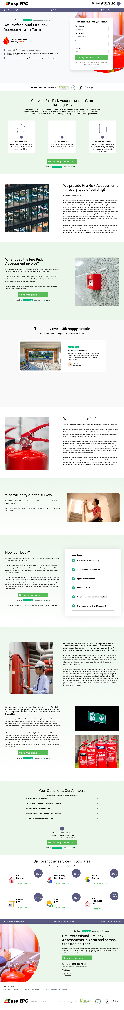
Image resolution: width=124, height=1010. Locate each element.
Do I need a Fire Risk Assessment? (38, 808)
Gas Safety (16, 989)
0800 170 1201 (108, 3)
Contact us (68, 975)
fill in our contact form (21, 560)
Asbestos (64, 989)
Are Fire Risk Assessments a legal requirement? (43, 803)
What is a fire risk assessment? (37, 798)
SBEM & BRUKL (55, 989)
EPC (4, 989)
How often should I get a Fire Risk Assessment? (43, 813)
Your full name (79, 26)
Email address (79, 33)
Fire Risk (46, 989)
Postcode (78, 48)
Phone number (79, 41)
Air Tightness (25, 989)
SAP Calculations (36, 989)
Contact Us (25, 712)
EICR (9, 989)
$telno (57, 558)
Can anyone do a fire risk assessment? (39, 818)
